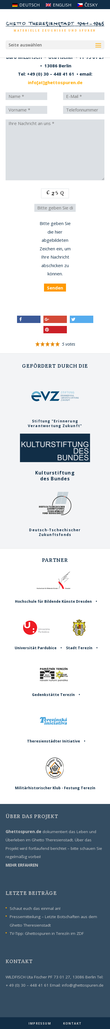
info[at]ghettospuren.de (55, 82)
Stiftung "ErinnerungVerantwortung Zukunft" (55, 421)
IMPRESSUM (40, 1023)
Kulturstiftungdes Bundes (55, 473)
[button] (28, 319)
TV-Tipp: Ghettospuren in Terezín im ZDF (47, 933)
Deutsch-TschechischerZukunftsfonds (55, 530)
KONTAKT (72, 1023)
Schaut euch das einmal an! (35, 908)
